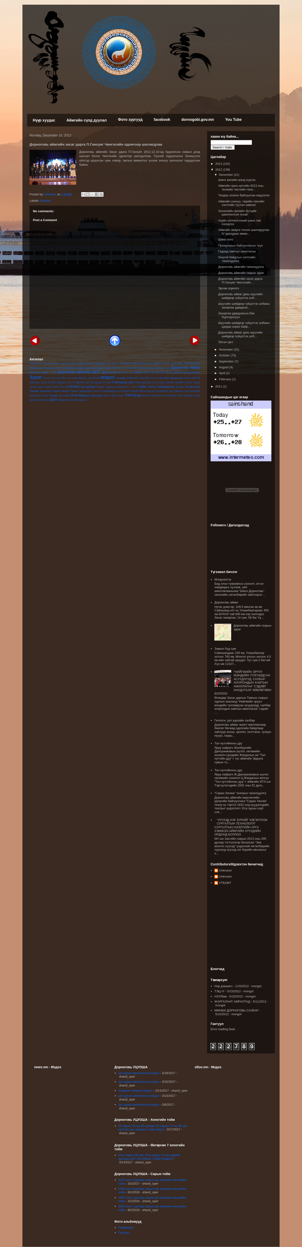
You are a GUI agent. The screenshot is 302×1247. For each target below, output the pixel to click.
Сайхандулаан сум (145, 382)
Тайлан (151, 386)
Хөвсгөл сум (181, 391)
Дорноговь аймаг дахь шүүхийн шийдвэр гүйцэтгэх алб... (240, 296)
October (225, 355)
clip (45, 363)
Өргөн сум (82, 382)
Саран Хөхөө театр (48, 387)
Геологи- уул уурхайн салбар (129, 368)
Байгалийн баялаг (142, 363)
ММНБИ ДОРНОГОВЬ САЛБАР (236, 1010)
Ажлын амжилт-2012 (64, 363)
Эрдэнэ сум (66, 399)
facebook (162, 120)
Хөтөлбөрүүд (79, 395)
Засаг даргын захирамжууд (182, 372)
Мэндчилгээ (222, 579)
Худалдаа (96, 395)
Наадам (121, 377)
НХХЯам (220, 996)
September (227, 361)
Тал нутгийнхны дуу (228, 743)
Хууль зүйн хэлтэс (113, 395)
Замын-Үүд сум (144, 372)
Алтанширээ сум (101, 363)
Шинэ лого (225, 239)
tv (49, 363)
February (225, 379)
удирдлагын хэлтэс (90, 391)
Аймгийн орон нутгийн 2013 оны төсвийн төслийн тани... (240, 187)
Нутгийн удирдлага (171, 377)
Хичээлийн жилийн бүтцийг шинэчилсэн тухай (237, 212)
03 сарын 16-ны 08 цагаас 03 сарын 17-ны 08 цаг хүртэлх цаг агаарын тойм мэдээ (152, 1127)
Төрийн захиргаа (40, 390)
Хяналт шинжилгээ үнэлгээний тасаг (162, 395)
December (226, 174)
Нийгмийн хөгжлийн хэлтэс (142, 378)
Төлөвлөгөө (192, 386)
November (226, 349)
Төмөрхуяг (125, 1227)
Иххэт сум (49, 378)
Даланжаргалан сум (158, 368)
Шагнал (45, 200)
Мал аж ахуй (69, 378)
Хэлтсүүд (132, 395)
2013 (32, 363)
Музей (96, 378)
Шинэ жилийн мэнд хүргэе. (237, 180)
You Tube (233, 120)
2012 (219, 169)
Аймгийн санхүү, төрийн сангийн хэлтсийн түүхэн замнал (241, 203)
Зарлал (159, 372)
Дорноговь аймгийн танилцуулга (241, 267)
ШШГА (53, 399)
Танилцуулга (166, 386)
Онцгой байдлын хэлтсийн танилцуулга (236, 259)
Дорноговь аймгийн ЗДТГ (79, 372)
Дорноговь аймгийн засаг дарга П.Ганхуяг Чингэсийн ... (240, 280)
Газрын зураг (103, 368)
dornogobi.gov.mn (197, 120)
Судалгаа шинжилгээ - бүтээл (122, 387)
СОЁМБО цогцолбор (80, 386)
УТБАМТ (225, 883)
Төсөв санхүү (60, 390)
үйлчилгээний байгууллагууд (138, 391)
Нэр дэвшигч (223, 986)
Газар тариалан (85, 368)
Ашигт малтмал (121, 363)
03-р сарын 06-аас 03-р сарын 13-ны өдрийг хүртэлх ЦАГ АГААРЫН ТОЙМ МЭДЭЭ (149, 1157)
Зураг (35, 377)
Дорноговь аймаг (185, 367)
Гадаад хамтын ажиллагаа (59, 368)
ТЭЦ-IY (219, 991)
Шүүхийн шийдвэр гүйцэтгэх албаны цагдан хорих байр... (244, 324)
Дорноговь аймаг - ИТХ (43, 372)
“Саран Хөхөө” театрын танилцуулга (240, 793)
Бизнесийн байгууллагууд (185, 363)
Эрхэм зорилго (228, 288)
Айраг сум (83, 363)
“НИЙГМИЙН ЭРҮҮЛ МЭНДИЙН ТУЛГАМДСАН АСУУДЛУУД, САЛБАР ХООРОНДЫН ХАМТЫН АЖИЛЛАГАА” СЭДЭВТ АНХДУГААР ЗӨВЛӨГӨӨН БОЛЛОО (242, 682)
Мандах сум (85, 378)
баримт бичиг (161, 363)
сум (143, 386)
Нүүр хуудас (44, 120)
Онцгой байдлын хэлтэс (61, 382)
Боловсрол (36, 367)
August (224, 367)
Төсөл (74, 390)
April (222, 373)
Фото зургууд (130, 120)
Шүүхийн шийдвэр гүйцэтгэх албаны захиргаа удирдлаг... (244, 305)
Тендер (180, 387)
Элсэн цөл (225, 342)
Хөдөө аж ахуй (59, 395)
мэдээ (107, 377)
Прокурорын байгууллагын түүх (240, 245)
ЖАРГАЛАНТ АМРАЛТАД (232, 1001)
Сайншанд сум (122, 382)
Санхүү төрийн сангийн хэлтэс (174, 382)
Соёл (63, 387)
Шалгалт (44, 400)
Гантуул (123, 1232)
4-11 (39, 363)
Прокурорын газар (100, 382)
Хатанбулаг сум (164, 391)
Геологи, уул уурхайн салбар (234, 720)
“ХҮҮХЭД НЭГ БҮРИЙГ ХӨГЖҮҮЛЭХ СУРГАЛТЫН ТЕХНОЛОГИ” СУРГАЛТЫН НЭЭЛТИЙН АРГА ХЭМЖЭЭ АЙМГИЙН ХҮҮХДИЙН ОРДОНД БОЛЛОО (240, 827)
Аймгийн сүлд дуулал (86, 120)
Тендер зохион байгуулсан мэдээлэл (244, 195)
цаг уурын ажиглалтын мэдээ (138, 1073)
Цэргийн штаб (192, 395)
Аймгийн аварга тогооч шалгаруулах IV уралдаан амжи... (243, 231)
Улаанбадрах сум (111, 391)
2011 (219, 386)
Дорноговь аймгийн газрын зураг (241, 273)
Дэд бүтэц (109, 372)
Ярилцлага (80, 400)
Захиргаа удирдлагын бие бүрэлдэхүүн (236, 315)
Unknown (225, 870)
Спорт (100, 386)
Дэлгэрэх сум (125, 372)
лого (58, 378)
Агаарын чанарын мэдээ (135, 1090)
